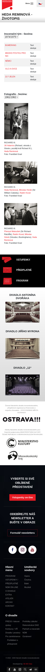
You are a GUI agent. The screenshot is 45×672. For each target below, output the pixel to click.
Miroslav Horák (25, 190)
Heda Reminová (11, 151)
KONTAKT (9, 606)
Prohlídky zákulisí (30, 621)
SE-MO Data (27, 664)
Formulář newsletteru (22, 533)
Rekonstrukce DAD (31, 625)
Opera (27, 576)
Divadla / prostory (12, 633)
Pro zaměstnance (12, 636)
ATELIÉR (9, 598)
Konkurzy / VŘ (11, 629)
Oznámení (27, 636)
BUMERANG (10, 45)
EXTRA (8, 595)
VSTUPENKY (23, 259)
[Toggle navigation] (41, 3)
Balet (26, 583)
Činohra (27, 580)
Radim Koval (25, 193)
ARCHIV (9, 602)
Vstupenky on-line (22, 497)
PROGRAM (22, 280)
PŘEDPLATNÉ (24, 270)
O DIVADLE (10, 591)
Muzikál (27, 587)
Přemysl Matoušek (12, 231)
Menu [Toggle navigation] (29, 3)
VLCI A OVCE (11, 69)
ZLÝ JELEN (10, 77)
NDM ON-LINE (11, 587)
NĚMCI (8, 61)
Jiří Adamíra (9, 145)
